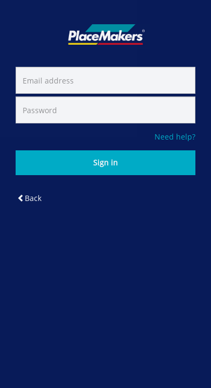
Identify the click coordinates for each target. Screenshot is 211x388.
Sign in (105, 162)
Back (29, 198)
